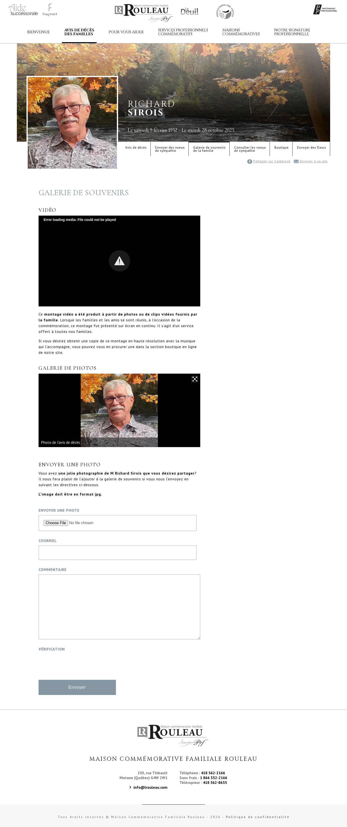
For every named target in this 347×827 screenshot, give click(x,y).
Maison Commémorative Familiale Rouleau (224, 11)
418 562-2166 (213, 772)
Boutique (281, 148)
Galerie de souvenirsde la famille (209, 149)
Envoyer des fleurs (311, 148)
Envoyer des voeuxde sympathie (170, 149)
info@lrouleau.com (150, 787)
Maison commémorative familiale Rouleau (144, 13)
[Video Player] (119, 261)
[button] (119, 260)
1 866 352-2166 (213, 777)
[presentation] (75, 663)
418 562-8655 (215, 782)
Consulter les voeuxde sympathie (250, 149)
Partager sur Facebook (268, 161)
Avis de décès (136, 148)
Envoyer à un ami (311, 161)
